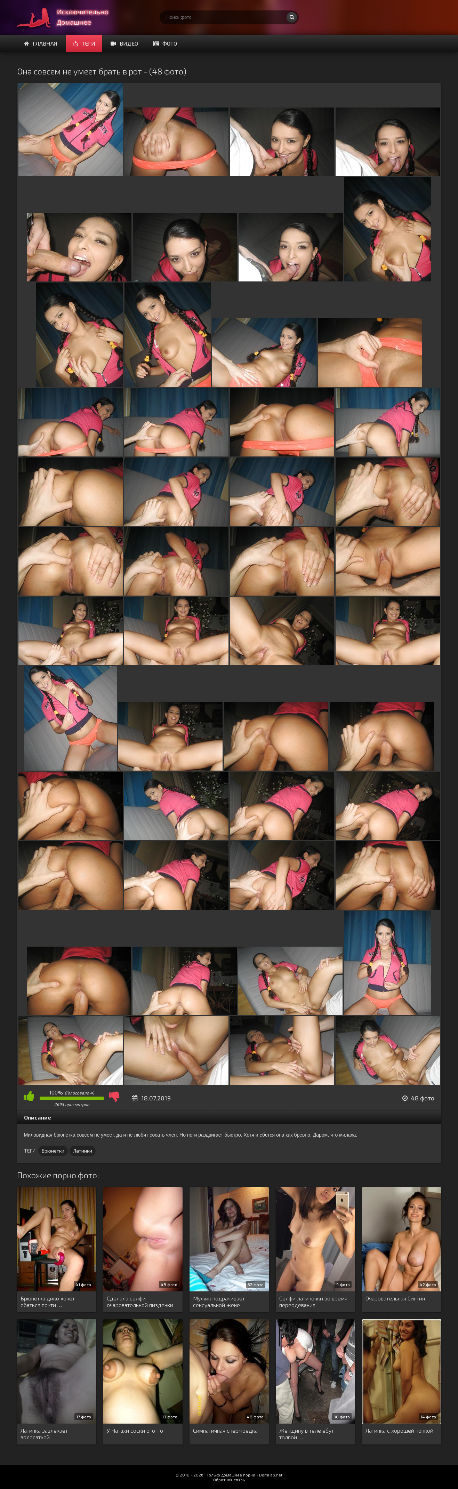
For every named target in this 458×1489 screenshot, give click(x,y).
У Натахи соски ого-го (135, 1430)
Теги (84, 43)
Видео (124, 43)
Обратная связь (229, 1479)
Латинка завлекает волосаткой (44, 1433)
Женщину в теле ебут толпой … (306, 1433)
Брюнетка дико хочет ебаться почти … (48, 1301)
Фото (165, 43)
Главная (40, 43)
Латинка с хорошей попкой (399, 1430)
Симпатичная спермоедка (225, 1430)
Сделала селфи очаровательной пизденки (140, 1301)
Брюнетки (53, 1151)
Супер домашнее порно (69, 17)
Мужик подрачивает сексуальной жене (219, 1301)
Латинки (82, 1151)
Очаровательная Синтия (395, 1298)
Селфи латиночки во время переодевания (313, 1301)
